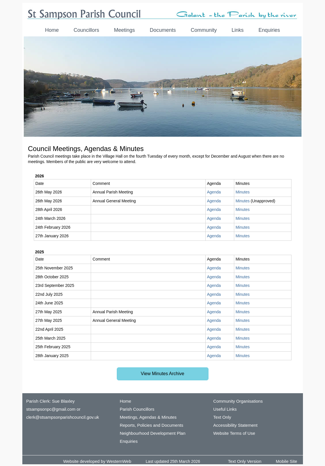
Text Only (222, 417)
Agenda (214, 192)
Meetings (124, 30)
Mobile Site (286, 461)
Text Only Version (244, 461)
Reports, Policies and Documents (151, 425)
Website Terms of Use (234, 433)
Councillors (86, 30)
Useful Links (225, 409)
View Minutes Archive (162, 373)
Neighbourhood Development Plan (152, 433)
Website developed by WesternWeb (97, 461)
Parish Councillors (137, 409)
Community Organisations (238, 401)
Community (204, 30)
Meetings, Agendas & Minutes (148, 417)
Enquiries (269, 30)
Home (52, 30)
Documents (163, 30)
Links (238, 30)
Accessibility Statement (235, 425)
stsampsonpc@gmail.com (51, 409)
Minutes (243, 192)
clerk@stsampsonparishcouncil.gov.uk (62, 417)
